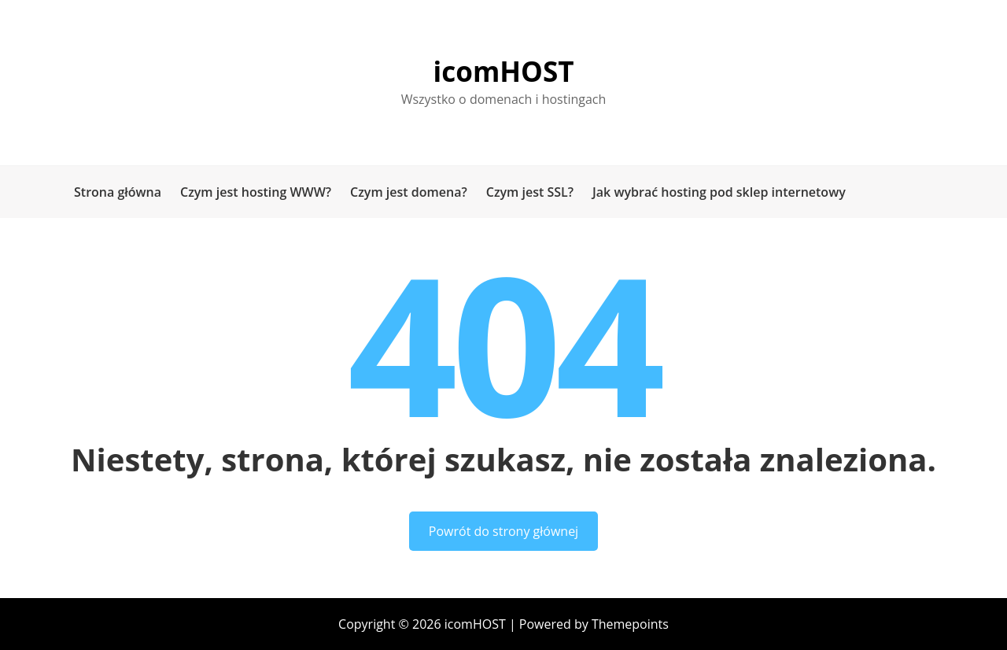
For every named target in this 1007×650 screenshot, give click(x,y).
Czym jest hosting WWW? (255, 192)
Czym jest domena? (408, 192)
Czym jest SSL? (530, 192)
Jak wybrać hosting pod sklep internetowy (719, 192)
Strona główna (117, 192)
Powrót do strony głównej (503, 531)
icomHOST (503, 71)
